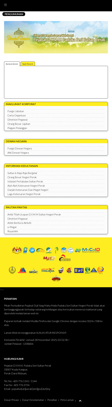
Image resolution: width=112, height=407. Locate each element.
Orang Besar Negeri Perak (22, 177)
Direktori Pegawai (17, 119)
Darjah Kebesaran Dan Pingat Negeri (27, 189)
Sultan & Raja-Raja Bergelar (22, 172)
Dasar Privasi (11, 399)
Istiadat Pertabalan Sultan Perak (25, 181)
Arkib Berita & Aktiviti (19, 222)
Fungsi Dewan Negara (19, 148)
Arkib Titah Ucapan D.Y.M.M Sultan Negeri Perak (34, 214)
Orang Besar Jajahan (18, 123)
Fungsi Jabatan (15, 111)
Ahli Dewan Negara (18, 152)
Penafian (52, 399)
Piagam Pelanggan (17, 127)
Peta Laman (67, 399)
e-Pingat (12, 227)
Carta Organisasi (16, 115)
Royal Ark (12, 231)
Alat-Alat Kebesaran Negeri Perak (26, 185)
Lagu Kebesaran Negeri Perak (24, 193)
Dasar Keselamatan (33, 399)
